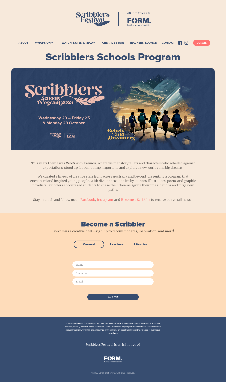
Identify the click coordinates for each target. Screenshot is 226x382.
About (23, 43)
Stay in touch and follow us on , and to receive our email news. (113, 200)
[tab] (89, 244)
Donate (202, 42)
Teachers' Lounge (143, 43)
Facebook (88, 200)
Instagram (105, 200)
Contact (168, 43)
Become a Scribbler (136, 200)
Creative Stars (113, 43)
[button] (44, 43)
